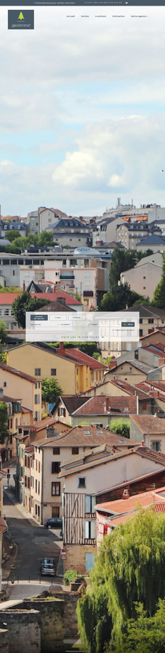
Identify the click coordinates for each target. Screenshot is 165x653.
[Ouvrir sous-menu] (148, 16)
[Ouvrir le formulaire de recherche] (128, 324)
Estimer (77, 318)
